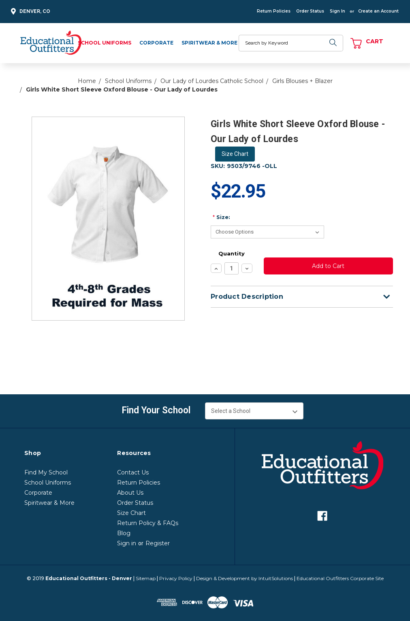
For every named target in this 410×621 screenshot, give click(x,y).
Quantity (231, 253)
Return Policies (273, 11)
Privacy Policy (175, 578)
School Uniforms (104, 43)
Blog (123, 533)
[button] (235, 154)
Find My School (46, 472)
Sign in (126, 543)
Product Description (300, 296)
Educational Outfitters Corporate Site (340, 578)
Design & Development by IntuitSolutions (244, 578)
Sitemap (146, 578)
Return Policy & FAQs (147, 523)
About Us (130, 492)
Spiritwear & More (209, 43)
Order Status (310, 11)
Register (157, 543)
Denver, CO (29, 12)
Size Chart (235, 154)
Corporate (156, 43)
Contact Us (133, 472)
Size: (221, 217)
